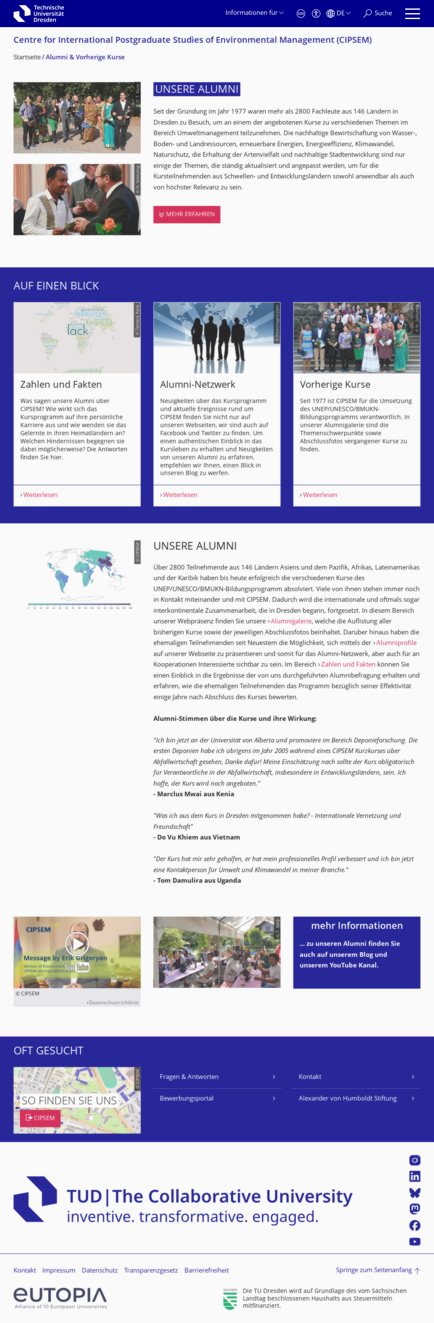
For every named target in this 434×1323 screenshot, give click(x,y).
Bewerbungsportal (187, 1099)
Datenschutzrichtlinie (114, 1003)
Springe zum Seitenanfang (374, 1270)
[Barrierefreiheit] (316, 14)
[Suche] (377, 13)
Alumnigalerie (291, 622)
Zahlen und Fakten (348, 665)
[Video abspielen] (77, 952)
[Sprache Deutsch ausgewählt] (338, 13)
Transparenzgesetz (151, 1271)
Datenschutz (100, 1271)
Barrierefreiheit (206, 1271)
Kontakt (310, 1077)
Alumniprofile (396, 643)
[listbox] (217, 404)
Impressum (58, 1271)
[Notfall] (301, 14)
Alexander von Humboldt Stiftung (348, 1099)
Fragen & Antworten (189, 1077)
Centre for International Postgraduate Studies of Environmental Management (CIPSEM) (193, 41)
